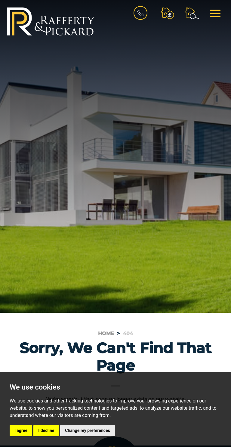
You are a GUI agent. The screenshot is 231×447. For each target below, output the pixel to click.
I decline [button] (46, 430)
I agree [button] (20, 430)
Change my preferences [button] (87, 430)
